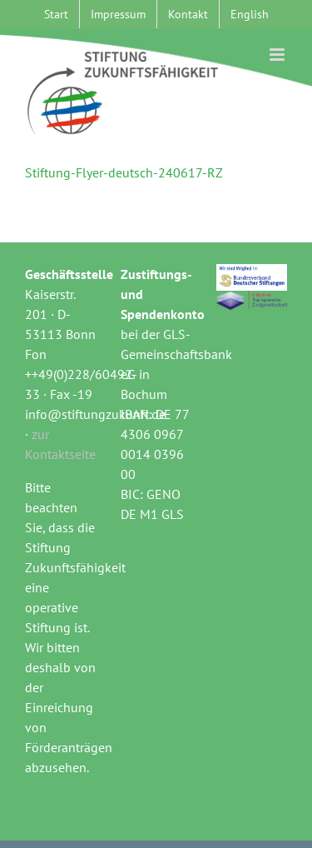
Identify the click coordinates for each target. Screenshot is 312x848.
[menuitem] (250, 14)
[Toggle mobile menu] (278, 54)
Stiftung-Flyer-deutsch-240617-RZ (124, 172)
